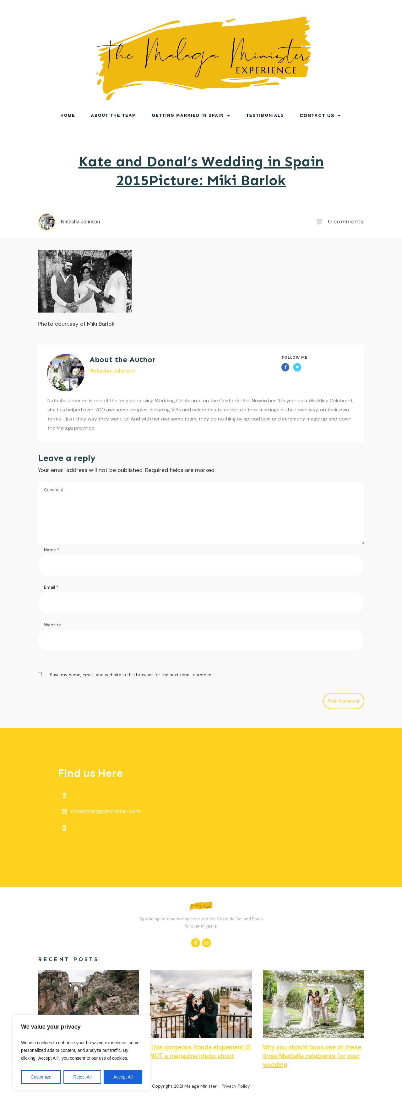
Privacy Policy (236, 1086)
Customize (41, 1076)
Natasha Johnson (112, 370)
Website (52, 625)
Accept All (123, 1076)
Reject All (82, 1076)
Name (51, 550)
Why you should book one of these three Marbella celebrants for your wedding (312, 1055)
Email (51, 587)
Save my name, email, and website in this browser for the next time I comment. (132, 674)
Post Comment (343, 701)
